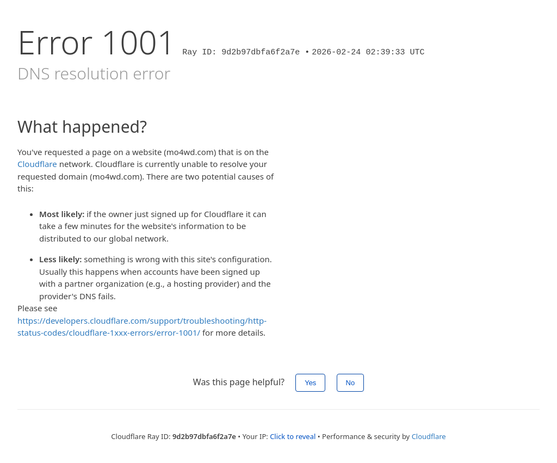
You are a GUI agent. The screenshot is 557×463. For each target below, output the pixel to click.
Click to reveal (292, 436)
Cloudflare (37, 163)
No (350, 383)
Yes (310, 383)
